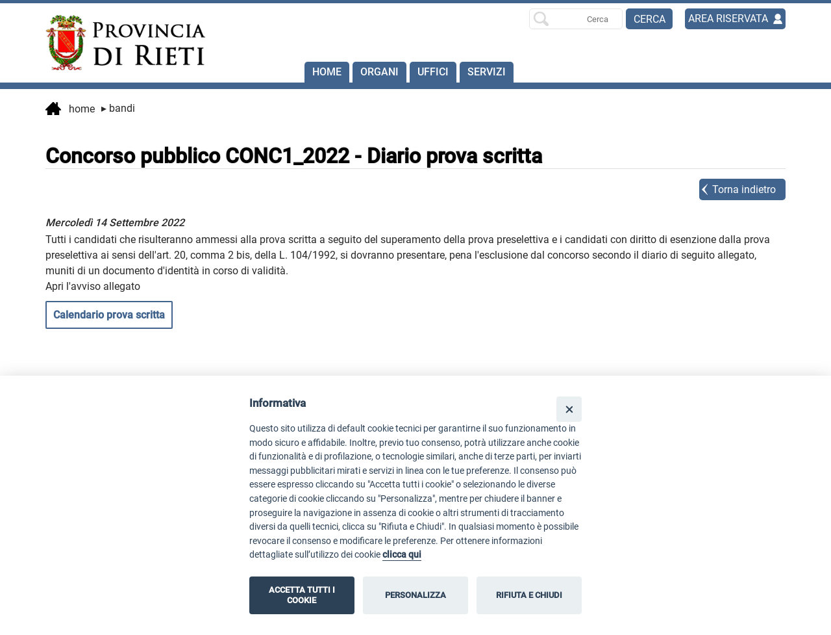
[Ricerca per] (576, 18)
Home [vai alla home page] (70, 110)
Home (326, 72)
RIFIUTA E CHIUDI (529, 595)
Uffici (433, 72)
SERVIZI (486, 72)
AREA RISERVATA (728, 18)
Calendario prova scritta (109, 315)
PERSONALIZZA (415, 595)
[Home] (119, 43)
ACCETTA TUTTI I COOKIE (302, 595)
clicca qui (401, 554)
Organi (379, 72)
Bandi (118, 108)
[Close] (569, 409)
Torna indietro (744, 189)
